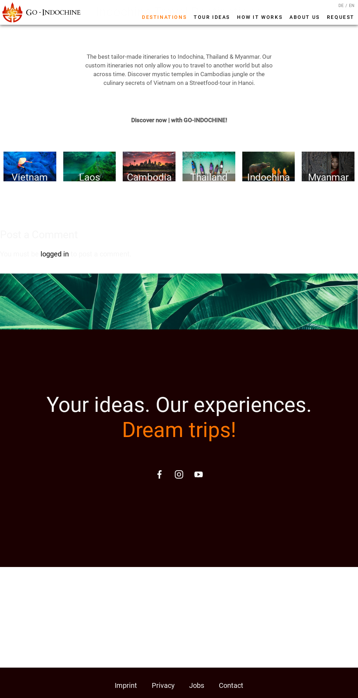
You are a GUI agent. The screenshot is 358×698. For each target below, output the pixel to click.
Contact (231, 685)
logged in (55, 254)
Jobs (196, 685)
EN (352, 5)
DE (341, 5)
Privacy (163, 685)
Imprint (126, 685)
